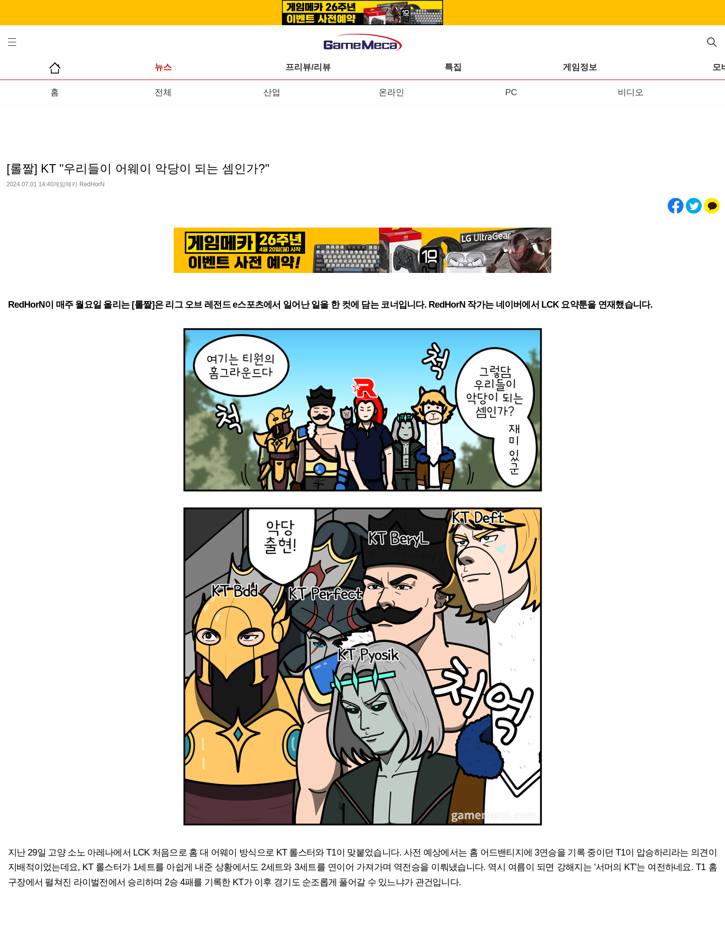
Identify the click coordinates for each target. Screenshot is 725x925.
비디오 (630, 92)
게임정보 (580, 67)
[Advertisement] (362, 125)
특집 (453, 67)
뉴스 (163, 67)
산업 (271, 92)
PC (511, 92)
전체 (163, 92)
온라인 (391, 92)
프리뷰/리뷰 (308, 67)
